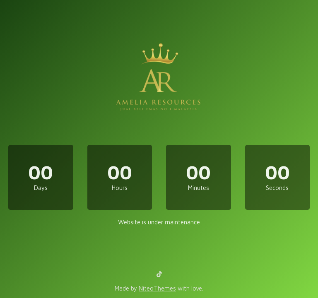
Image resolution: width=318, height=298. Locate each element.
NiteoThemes (157, 288)
